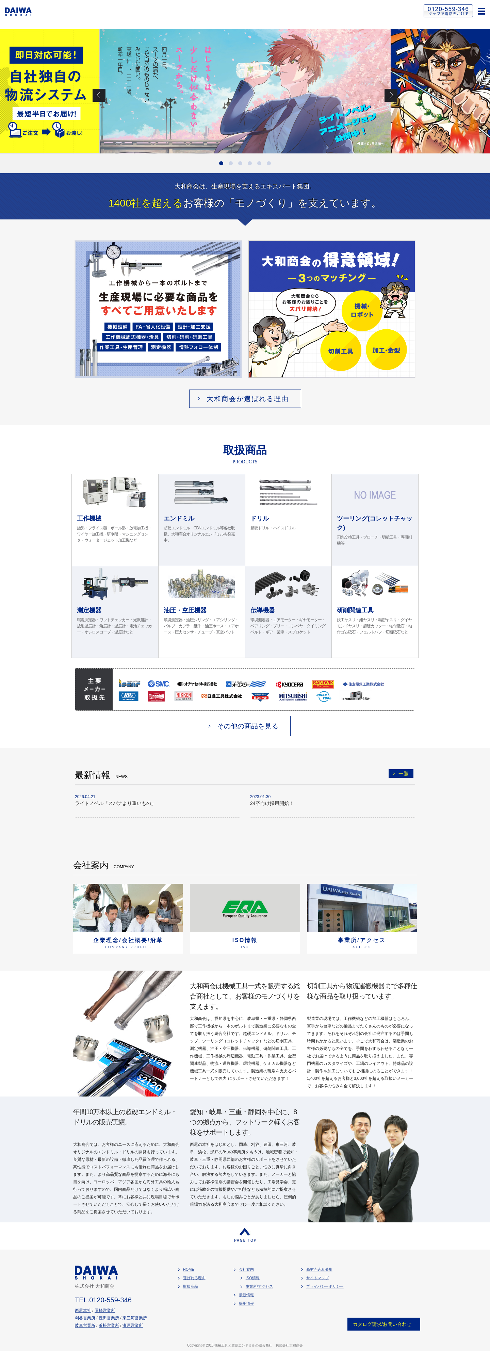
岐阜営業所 (85, 1325)
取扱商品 (190, 1286)
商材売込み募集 (319, 1269)
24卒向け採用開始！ (272, 803)
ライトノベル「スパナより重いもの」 (115, 803)
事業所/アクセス (259, 1286)
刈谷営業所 (85, 1318)
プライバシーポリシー (325, 1286)
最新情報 (246, 1295)
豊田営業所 (109, 1318)
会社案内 (246, 1269)
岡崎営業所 (105, 1310)
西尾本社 (83, 1310)
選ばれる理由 (194, 1278)
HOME (188, 1269)
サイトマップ (317, 1278)
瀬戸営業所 (132, 1325)
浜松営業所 (109, 1325)
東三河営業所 (134, 1318)
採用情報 (246, 1303)
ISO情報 (253, 1278)
